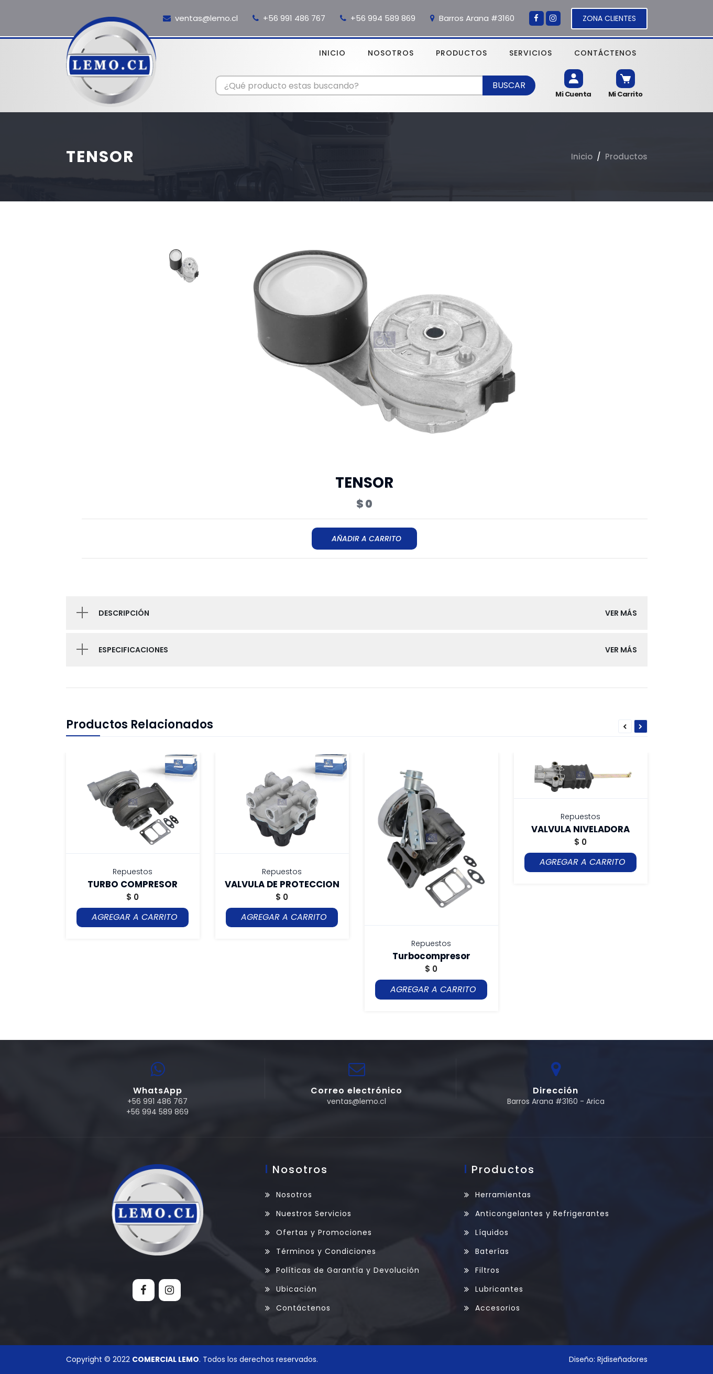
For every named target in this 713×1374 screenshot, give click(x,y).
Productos (461, 53)
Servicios (530, 53)
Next (641, 727)
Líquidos (492, 1232)
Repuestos (132, 871)
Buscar (508, 85)
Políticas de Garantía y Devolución (348, 1270)
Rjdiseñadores (622, 1359)
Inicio (332, 53)
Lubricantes (499, 1289)
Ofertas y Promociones (324, 1232)
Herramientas (503, 1194)
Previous (625, 727)
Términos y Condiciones (326, 1251)
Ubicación (296, 1289)
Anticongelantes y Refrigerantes (542, 1213)
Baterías (492, 1251)
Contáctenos (605, 53)
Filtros (487, 1270)
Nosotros (391, 53)
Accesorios (497, 1308)
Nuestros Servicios (314, 1213)
